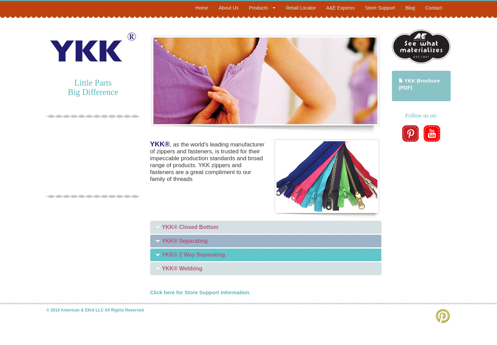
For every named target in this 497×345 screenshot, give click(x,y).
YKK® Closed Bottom (187, 227)
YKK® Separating (182, 241)
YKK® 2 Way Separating (190, 255)
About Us (229, 8)
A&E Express (340, 8)
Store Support (380, 8)
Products (262, 8)
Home (201, 8)
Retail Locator (301, 8)
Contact (433, 8)
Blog (410, 8)
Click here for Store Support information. (200, 292)
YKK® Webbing (179, 268)
